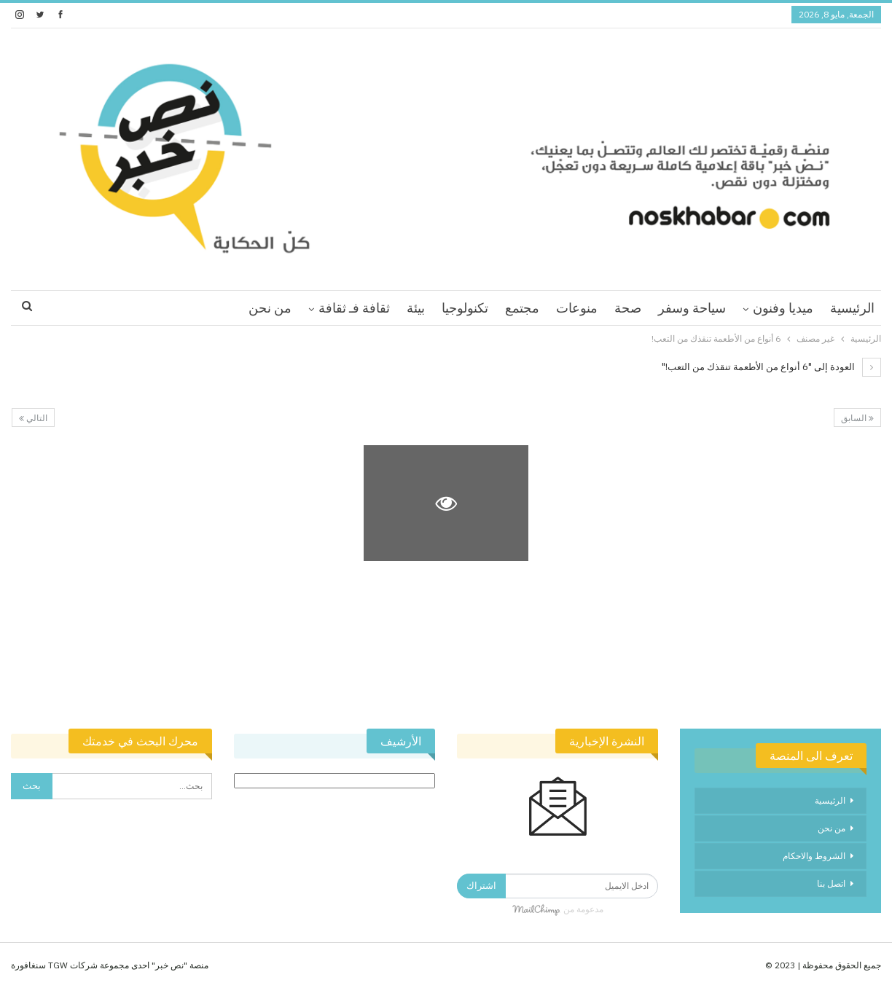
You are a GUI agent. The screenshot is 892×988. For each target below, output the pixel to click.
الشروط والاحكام (814, 855)
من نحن (270, 307)
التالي (33, 417)
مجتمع (522, 307)
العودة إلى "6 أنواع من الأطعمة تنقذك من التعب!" (771, 367)
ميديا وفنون (783, 307)
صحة (627, 307)
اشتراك (481, 885)
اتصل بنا (831, 883)
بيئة (416, 307)
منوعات (577, 307)
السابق (857, 417)
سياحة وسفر (692, 307)
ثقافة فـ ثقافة (354, 307)
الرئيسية (852, 307)
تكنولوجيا (465, 307)
